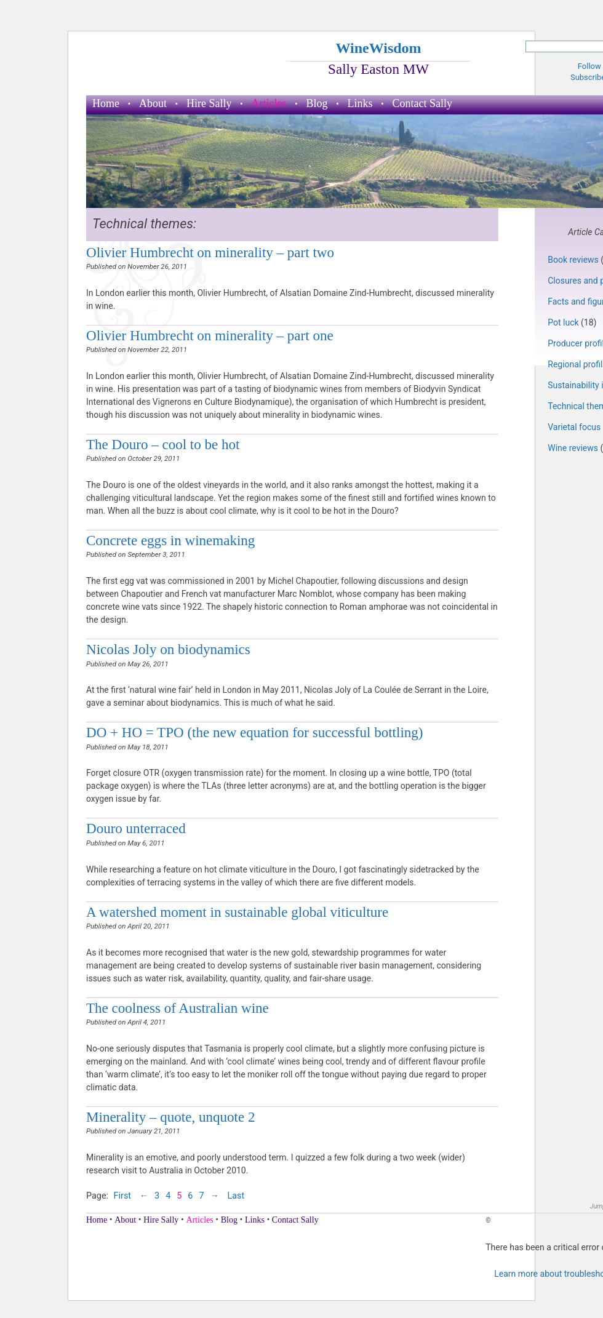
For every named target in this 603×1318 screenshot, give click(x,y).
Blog (316, 103)
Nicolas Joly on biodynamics (168, 649)
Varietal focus (574, 427)
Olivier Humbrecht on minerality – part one (209, 335)
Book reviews (573, 260)
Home (105, 103)
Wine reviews (573, 448)
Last (235, 1196)
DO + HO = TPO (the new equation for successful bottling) (254, 732)
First (124, 1196)
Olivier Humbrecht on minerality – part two (210, 252)
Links (360, 103)
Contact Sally (423, 103)
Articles (269, 103)
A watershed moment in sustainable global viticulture (237, 912)
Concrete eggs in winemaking (170, 540)
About (153, 103)
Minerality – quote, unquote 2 (170, 1117)
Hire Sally (209, 103)
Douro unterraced (136, 828)
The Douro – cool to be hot (162, 444)
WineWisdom (378, 48)
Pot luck (563, 322)
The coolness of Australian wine (177, 1008)
